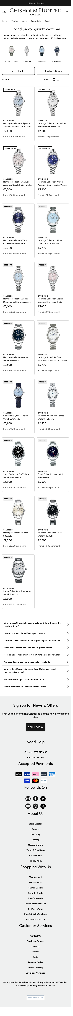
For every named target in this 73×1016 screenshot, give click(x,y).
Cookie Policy (35, 855)
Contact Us (35, 935)
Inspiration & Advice (35, 919)
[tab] (35, 624)
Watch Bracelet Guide (35, 903)
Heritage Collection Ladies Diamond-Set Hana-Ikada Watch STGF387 (50, 301)
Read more (61, 38)
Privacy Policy (35, 860)
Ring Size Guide (35, 898)
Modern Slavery (35, 845)
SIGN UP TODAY (35, 727)
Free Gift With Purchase (35, 914)
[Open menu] (4, 12)
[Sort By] (54, 70)
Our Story (35, 834)
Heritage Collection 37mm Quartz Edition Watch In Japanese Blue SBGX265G (15, 243)
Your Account (35, 877)
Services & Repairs (35, 941)
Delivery (36, 946)
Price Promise (35, 882)
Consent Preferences (35, 998)
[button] (35, 624)
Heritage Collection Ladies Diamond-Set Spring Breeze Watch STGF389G (16, 301)
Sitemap (36, 839)
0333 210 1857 (40, 752)
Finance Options (35, 887)
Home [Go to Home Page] (4, 21)
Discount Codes (35, 962)
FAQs (35, 957)
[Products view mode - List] (57, 79)
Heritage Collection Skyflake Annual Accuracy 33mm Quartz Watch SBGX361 (17, 126)
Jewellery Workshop (35, 972)
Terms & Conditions (36, 850)
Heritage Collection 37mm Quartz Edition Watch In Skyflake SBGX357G (50, 243)
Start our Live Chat (35, 757)
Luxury (24, 21)
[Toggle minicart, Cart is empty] (67, 12)
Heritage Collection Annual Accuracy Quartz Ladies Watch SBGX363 (17, 184)
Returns (35, 951)
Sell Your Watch (35, 909)
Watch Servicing (35, 967)
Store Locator (35, 823)
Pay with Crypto (35, 893)
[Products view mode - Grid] (54, 79)
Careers (35, 829)
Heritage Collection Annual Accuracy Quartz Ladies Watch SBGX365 (52, 184)
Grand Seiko (36, 21)
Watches (14, 21)
